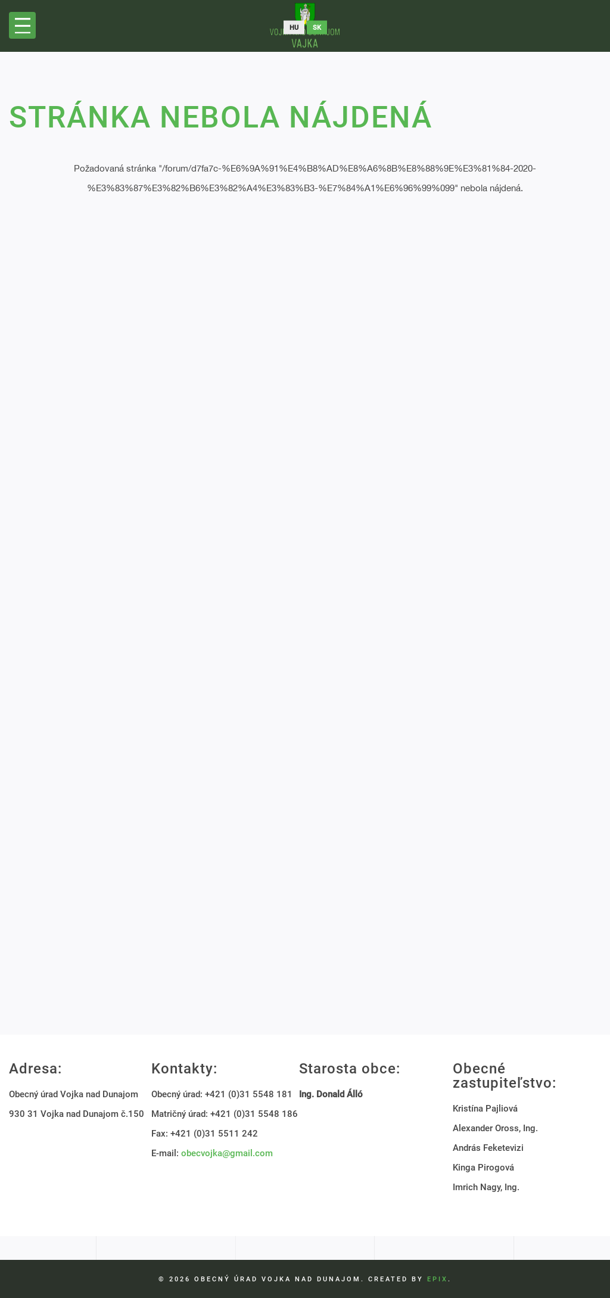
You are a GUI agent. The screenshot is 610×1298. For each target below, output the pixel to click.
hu (294, 28)
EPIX (437, 1279)
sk (317, 28)
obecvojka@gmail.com (227, 1153)
